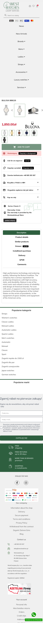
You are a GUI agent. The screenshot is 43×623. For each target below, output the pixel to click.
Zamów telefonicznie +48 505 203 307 (21, 175)
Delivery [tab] (21, 255)
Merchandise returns (21, 608)
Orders (21, 612)
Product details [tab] (21, 237)
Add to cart (21, 147)
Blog (21, 534)
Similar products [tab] (22, 241)
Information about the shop (21, 508)
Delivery (21, 511)
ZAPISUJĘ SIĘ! (21, 438)
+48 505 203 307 (19, 544)
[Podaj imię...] (21, 413)
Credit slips (21, 616)
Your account (21, 599)
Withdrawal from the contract (21, 526)
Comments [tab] (21, 264)
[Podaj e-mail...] (21, 419)
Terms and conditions (21, 519)
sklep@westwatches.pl (21, 548)
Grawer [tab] (21, 246)
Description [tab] (21, 232)
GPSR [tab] (21, 260)
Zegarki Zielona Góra (21, 530)
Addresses (21, 619)
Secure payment (21, 515)
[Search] (21, 15)
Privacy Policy (21, 523)
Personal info (21, 604)
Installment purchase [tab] (22, 251)
